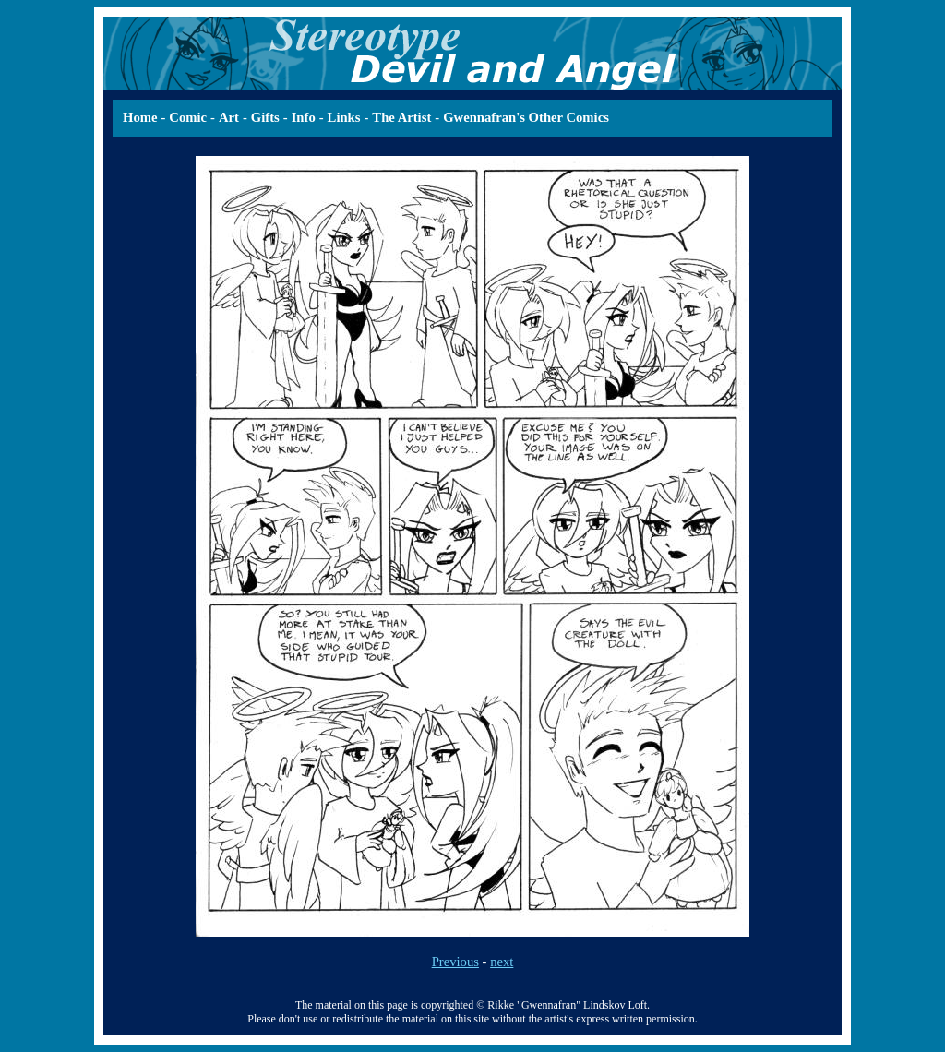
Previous (455, 961)
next (501, 961)
